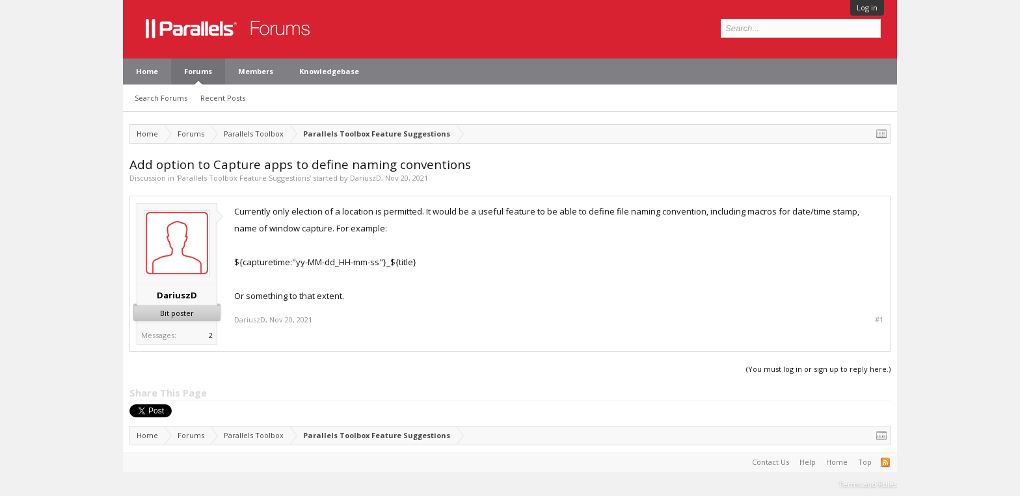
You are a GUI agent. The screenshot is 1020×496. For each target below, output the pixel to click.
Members (255, 71)
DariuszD (365, 178)
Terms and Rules (868, 484)
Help (807, 462)
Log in (867, 7)
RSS (885, 462)
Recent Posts (222, 98)
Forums (198, 71)
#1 (879, 319)
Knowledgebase (329, 71)
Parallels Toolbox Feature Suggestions (244, 178)
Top (865, 462)
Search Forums (161, 98)
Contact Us (770, 462)
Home (147, 71)
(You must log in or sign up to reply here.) (818, 369)
